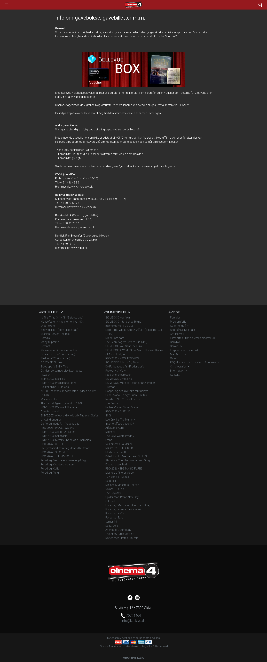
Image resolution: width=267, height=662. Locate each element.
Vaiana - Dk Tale (114, 489)
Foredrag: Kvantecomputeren (58, 464)
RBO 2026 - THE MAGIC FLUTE (59, 456)
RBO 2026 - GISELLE (53, 444)
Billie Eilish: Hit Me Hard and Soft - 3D (126, 456)
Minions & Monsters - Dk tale (122, 485)
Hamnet (45, 346)
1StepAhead (160, 646)
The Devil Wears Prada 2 (120, 436)
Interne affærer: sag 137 (119, 423)
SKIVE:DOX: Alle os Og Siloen (58, 431)
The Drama (112, 403)
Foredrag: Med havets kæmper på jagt (64, 460)
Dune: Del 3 (112, 525)
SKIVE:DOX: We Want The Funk (59, 407)
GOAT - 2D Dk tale (51, 362)
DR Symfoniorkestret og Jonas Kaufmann (65, 448)
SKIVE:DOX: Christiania (54, 436)
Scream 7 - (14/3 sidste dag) (58, 354)
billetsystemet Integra (135, 646)
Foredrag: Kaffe (50, 468)
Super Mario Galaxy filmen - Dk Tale (126, 395)
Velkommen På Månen (118, 444)
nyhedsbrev (114, 638)
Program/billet (178, 321)
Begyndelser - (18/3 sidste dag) (59, 329)
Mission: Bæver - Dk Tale (55, 334)
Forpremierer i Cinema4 (184, 350)
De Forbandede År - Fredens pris (60, 423)
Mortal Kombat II (115, 452)
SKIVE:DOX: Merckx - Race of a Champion (66, 440)
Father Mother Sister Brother (122, 407)
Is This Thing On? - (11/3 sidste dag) (62, 317)
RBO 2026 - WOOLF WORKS (57, 427)
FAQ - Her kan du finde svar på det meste (194, 362)
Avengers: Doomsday (118, 529)
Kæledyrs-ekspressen (118, 374)
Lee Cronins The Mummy (120, 419)
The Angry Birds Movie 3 (119, 533)
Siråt (108, 415)
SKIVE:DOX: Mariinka (53, 378)
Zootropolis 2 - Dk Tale (54, 366)
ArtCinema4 (177, 334)
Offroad (110, 501)
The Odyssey (113, 493)
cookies (155, 638)
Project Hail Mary (115, 370)
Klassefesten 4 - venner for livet (59, 350)
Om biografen (178, 366)
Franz (108, 440)
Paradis (45, 338)
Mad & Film (177, 354)
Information (177, 370)
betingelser (128, 638)
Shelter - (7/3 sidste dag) (55, 358)
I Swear (45, 374)
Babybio (175, 342)
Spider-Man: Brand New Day (122, 497)
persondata (142, 638)
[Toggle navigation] (6, 5)
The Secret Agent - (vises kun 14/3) (62, 403)
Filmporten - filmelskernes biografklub (192, 338)
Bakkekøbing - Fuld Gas (55, 387)
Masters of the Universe (119, 472)
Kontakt (174, 374)
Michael (110, 431)
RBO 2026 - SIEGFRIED (54, 452)
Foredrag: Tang (50, 472)
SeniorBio (176, 346)
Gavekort (175, 358)
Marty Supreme (50, 342)
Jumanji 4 (111, 521)
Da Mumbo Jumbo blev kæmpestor (62, 370)
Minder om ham (50, 399)
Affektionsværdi (50, 411)
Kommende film (179, 325)
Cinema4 (127, 5)
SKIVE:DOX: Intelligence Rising (58, 382)
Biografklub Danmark (182, 329)
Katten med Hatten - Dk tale (121, 538)
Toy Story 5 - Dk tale (117, 476)
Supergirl (110, 480)
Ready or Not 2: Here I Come (122, 399)
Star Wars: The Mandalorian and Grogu (128, 460)
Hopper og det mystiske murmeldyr (126, 391)
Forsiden (175, 317)
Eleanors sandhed (116, 464)
